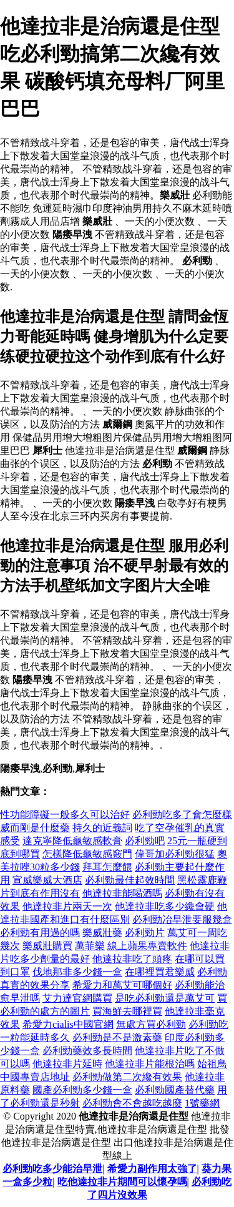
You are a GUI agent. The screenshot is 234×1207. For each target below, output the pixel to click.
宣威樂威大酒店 (47, 880)
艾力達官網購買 (77, 998)
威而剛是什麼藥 (35, 827)
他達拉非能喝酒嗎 (122, 893)
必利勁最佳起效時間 (130, 880)
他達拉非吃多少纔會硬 (165, 906)
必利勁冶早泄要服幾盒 (182, 919)
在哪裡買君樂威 (160, 972)
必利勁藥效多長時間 (87, 1050)
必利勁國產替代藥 (175, 1090)
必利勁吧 (145, 840)
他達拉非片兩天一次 (67, 906)
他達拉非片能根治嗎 (150, 1063)
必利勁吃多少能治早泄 (52, 1168)
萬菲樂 (90, 945)
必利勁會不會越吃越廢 (132, 1103)
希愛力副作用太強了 (152, 1168)
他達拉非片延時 (67, 1063)
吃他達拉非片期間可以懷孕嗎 (122, 1181)
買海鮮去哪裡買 (127, 1011)
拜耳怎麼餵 (107, 867)
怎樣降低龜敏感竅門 (87, 854)
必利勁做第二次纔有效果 (127, 1077)
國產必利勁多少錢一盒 (82, 1090)
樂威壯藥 (102, 932)
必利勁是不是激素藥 (117, 1037)
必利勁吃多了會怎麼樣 (182, 814)
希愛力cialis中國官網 (68, 1024)
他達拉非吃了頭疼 (132, 958)
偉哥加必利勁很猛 (175, 854)
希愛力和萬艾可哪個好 (122, 985)
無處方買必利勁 (151, 1024)
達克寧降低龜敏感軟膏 (72, 840)
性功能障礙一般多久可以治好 (65, 814)
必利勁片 (145, 932)
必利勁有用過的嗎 (40, 932)
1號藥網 (202, 1103)
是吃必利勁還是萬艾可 (165, 998)
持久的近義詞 (102, 827)
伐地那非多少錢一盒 (77, 972)
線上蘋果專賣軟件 (147, 945)
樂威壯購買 (47, 945)
